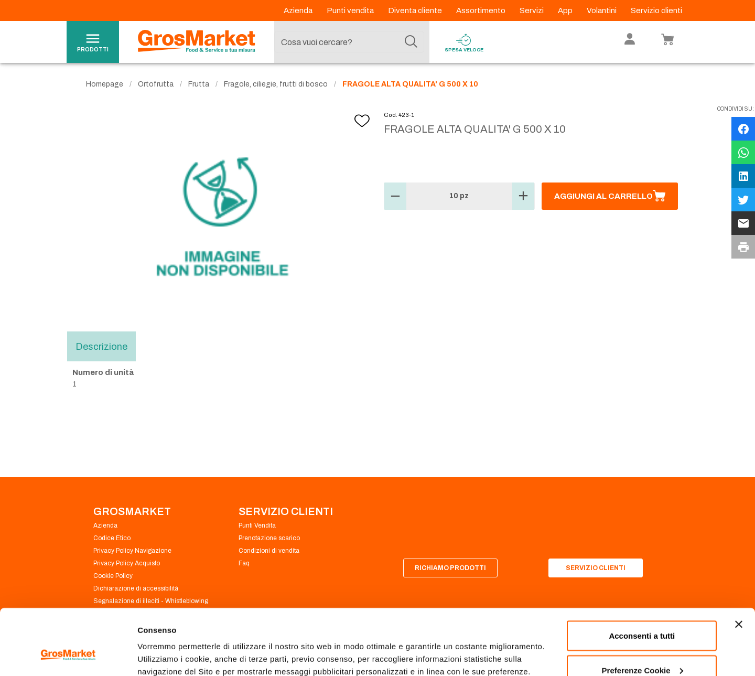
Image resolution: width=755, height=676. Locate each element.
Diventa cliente (416, 10)
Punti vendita (351, 10)
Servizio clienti (656, 10)
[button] (395, 196)
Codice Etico (112, 538)
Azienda (299, 10)
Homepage (104, 84)
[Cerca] (411, 42)
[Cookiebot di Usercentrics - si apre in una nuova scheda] (68, 655)
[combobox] (349, 41)
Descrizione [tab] (101, 346)
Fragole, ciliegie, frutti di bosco (276, 84)
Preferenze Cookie (172, 643)
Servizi (532, 10)
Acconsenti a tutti (642, 579)
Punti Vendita (257, 525)
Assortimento (481, 10)
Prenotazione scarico (269, 538)
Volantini (602, 10)
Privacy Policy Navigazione (132, 550)
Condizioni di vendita (269, 550)
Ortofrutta (156, 84)
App (566, 10)
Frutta (198, 84)
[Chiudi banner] (738, 568)
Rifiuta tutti (642, 647)
